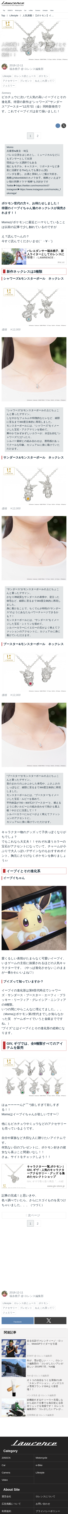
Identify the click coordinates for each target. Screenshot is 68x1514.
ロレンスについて (45, 1496)
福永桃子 (15, 68)
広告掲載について (11, 1503)
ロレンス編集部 (33, 68)
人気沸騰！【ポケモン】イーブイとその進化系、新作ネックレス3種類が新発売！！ (34, 49)
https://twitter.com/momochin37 (32, 185)
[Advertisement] (18, 1245)
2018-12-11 (16, 65)
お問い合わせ (43, 1503)
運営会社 (6, 1496)
